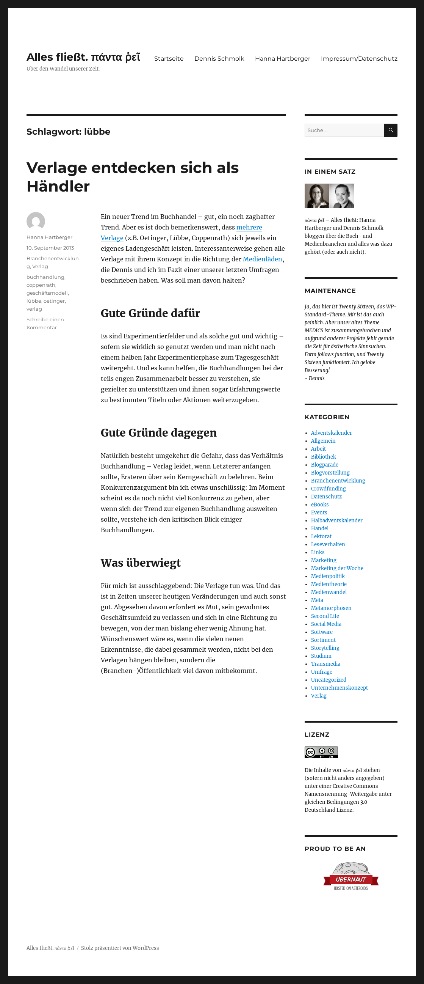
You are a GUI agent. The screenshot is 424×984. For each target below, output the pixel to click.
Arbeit (318, 449)
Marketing (323, 560)
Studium (321, 656)
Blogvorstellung (330, 473)
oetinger (54, 301)
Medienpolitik (328, 576)
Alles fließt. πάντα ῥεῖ (83, 56)
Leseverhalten (328, 544)
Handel (320, 528)
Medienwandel (329, 592)
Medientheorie (329, 584)
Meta (317, 600)
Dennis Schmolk (219, 58)
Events (319, 512)
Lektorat (321, 536)
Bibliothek (323, 457)
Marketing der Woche (337, 568)
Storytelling (325, 648)
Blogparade (324, 465)
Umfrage (321, 672)
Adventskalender (331, 433)
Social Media (326, 624)
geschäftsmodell (47, 293)
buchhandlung (45, 277)
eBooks (320, 504)
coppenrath (41, 285)
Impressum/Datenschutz (359, 58)
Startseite (169, 58)
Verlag (40, 266)
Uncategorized (328, 680)
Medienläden (262, 259)
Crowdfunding (328, 489)
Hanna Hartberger (282, 58)
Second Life (325, 616)
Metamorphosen (331, 608)
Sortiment (323, 640)
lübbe (34, 301)
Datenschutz (326, 497)
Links (318, 552)
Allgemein (323, 441)
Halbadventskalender (337, 520)
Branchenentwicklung (338, 481)
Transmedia (325, 664)
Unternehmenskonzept (339, 688)
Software (322, 632)
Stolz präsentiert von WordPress (120, 948)
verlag (34, 309)
